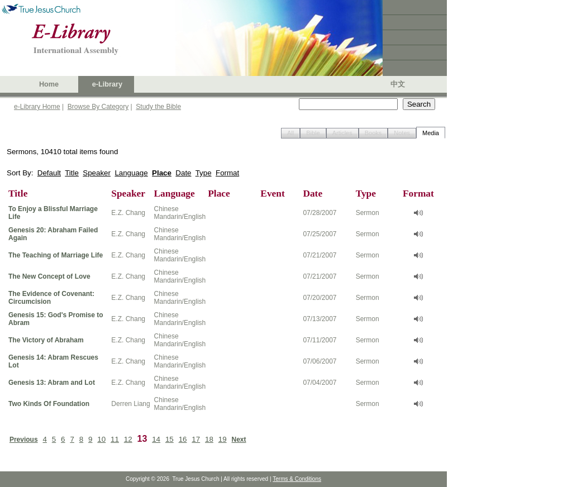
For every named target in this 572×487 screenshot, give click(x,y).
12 (128, 439)
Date (183, 173)
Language (131, 173)
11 (115, 439)
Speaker (97, 173)
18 (209, 439)
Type (204, 173)
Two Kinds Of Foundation (48, 404)
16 (183, 439)
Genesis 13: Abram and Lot (51, 382)
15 (169, 439)
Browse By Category (98, 107)
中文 (397, 84)
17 (196, 439)
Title (72, 173)
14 (156, 439)
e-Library (107, 84)
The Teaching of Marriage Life (55, 255)
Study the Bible (158, 107)
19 (222, 439)
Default (49, 173)
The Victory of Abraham (46, 340)
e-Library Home (37, 107)
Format (227, 173)
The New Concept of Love (49, 276)
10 (101, 439)
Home (49, 84)
